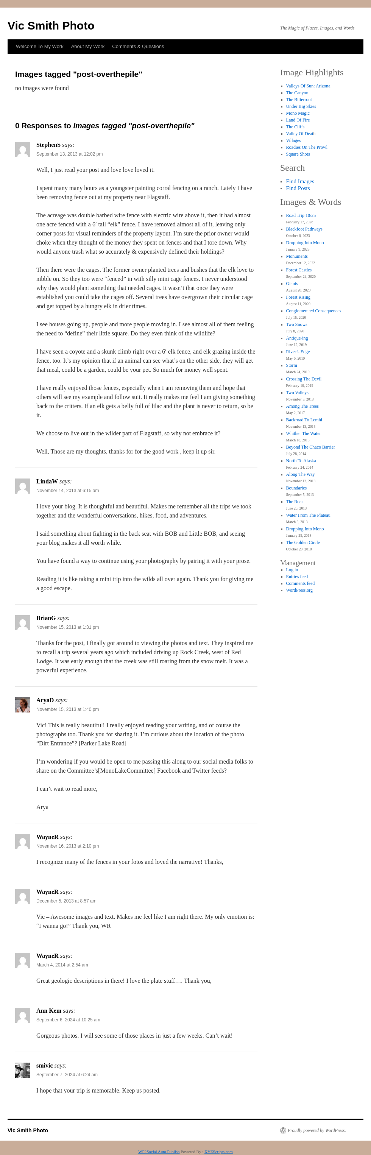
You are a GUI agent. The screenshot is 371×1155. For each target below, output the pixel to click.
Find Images (300, 181)
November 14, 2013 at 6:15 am (67, 490)
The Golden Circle (303, 542)
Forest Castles (299, 270)
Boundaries (296, 488)
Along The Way (300, 474)
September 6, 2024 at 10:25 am (68, 1020)
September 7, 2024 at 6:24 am (67, 1074)
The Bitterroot (299, 99)
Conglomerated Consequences (313, 310)
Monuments (297, 256)
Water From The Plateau (308, 515)
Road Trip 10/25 (301, 215)
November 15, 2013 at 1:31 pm (67, 627)
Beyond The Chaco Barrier (310, 447)
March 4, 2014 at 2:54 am (62, 965)
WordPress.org (299, 590)
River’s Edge (298, 351)
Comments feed (300, 583)
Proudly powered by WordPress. (317, 1130)
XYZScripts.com (218, 1151)
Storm (291, 365)
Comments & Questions (138, 46)
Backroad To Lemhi (304, 419)
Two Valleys (297, 392)
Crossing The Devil (304, 379)
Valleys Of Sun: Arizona (308, 86)
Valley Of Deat (299, 133)
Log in (292, 569)
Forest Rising (298, 297)
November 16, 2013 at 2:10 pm (67, 846)
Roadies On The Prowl (306, 147)
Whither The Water (303, 433)
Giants (292, 283)
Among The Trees (302, 406)
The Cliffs (295, 126)
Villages (293, 140)
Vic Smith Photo (51, 25)
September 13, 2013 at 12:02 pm (69, 154)
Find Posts (298, 188)
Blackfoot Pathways (304, 229)
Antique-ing (297, 338)
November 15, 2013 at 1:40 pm (67, 709)
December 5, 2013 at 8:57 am (66, 901)
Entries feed (297, 576)
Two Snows (296, 324)
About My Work (88, 46)
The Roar (294, 501)
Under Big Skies (301, 106)
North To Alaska (301, 460)
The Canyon (297, 92)
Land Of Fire (298, 120)
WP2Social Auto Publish (158, 1151)
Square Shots (298, 154)
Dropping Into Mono (305, 242)
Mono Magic (298, 113)
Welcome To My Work (40, 46)
